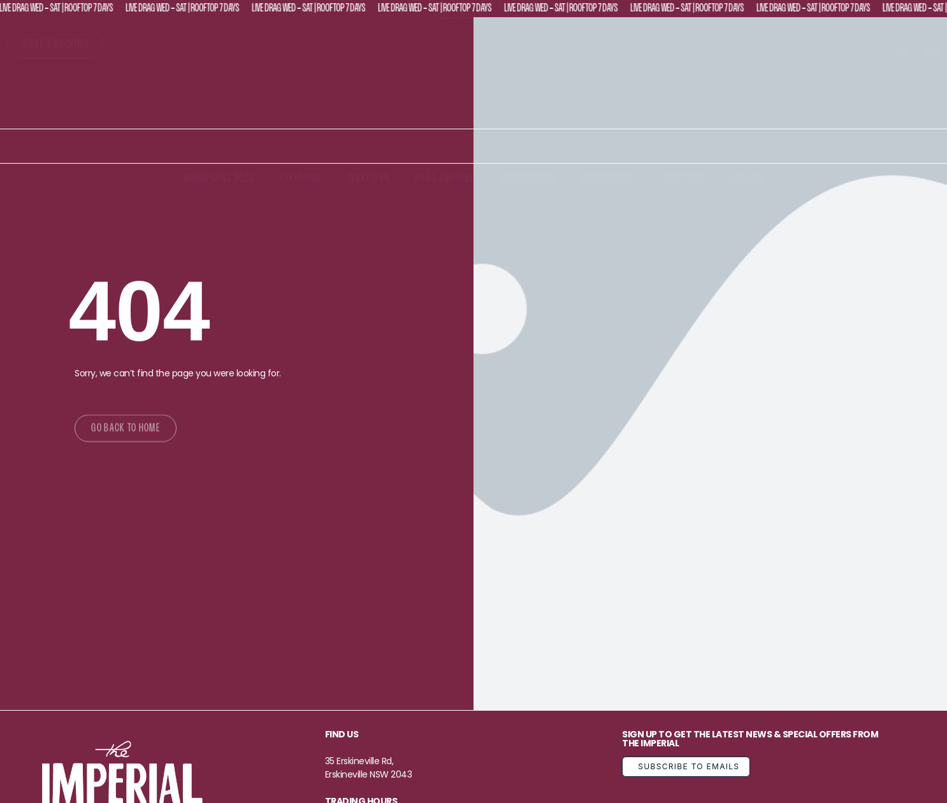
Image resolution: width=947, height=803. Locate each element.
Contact (746, 179)
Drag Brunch (608, 179)
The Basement (528, 179)
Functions (682, 179)
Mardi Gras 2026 (219, 179)
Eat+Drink (301, 179)
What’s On (369, 179)
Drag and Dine (445, 179)
